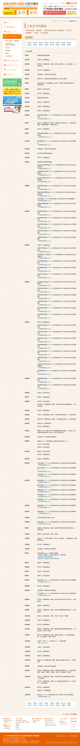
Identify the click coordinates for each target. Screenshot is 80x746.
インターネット (63, 724)
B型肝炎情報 (73, 721)
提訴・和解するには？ (50, 720)
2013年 (41, 44)
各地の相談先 (74, 736)
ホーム (45, 3)
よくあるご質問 (63, 718)
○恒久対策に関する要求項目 (45, 556)
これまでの (11, 36)
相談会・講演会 (36, 720)
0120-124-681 (55, 8)
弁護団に (11, 32)
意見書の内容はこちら (45, 118)
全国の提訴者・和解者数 (33, 30)
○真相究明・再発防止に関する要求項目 (48, 558)
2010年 (58, 44)
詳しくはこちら (43, 642)
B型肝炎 (11, 27)
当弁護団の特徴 (7, 726)
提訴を (12, 65)
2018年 (58, 42)
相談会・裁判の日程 (37, 718)
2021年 (41, 42)
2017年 (63, 42)
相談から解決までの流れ (50, 725)
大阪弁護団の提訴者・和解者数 (54, 30)
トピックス (73, 724)
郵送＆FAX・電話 (64, 723)
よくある (11, 70)
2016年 (69, 42)
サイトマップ (57, 3)
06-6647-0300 (71, 9)
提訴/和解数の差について (9, 13)
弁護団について (7, 725)
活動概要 (69, 30)
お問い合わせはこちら (55, 12)
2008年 (69, 44)
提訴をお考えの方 (48, 718)
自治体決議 (44, 33)
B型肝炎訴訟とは (7, 718)
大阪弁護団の (10, 44)
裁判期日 (35, 722)
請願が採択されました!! (62, 736)
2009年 (63, 44)
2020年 (46, 42)
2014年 (35, 44)
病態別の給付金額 (49, 722)
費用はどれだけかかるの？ (51, 723)
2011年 (52, 44)
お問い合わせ (62, 721)
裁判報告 (29, 33)
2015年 (30, 44)
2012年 (46, 44)
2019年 (52, 42)
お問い (10, 74)
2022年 (35, 42)
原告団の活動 (73, 718)
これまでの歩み (18, 718)
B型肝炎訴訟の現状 (8, 720)
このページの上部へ (70, 714)
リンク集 (50, 3)
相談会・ (12, 60)
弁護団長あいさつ (7, 722)
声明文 (36, 33)
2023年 (30, 42)
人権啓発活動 (7, 728)
